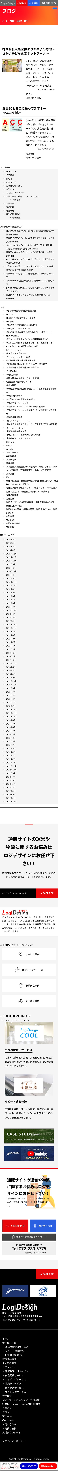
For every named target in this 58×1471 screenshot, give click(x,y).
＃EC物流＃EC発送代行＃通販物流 (21, 324)
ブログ (5, 1412)
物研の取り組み (33, 98)
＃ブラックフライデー (16, 353)
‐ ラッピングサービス (14, 1379)
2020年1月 (11, 656)
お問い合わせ (9, 1424)
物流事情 (10, 203)
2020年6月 (11, 652)
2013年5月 (11, 752)
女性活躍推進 (12, 494)
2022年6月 (11, 613)
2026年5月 (11, 542)
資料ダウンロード (11, 1432)
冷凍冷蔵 (30, 153)
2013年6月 (11, 748)
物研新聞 (16, 217)
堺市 (8, 477)
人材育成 (16, 199)
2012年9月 (11, 773)
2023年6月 (11, 596)
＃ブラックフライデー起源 (18, 356)
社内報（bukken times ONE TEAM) (21, 1404)
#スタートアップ (13, 349)
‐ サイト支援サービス (14, 1391)
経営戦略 (10, 210)
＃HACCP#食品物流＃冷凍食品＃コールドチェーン (29, 332)
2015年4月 (11, 698)
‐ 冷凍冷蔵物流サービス (15, 1346)
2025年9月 (11, 564)
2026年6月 (11, 539)
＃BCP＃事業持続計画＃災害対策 (21, 310)
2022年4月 (11, 617)
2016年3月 (11, 674)
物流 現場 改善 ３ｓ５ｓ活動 (22, 196)
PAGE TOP (48, 893)
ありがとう (11, 182)
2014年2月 (11, 734)
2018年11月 (11, 663)
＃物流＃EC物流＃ (14, 395)
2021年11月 (11, 627)
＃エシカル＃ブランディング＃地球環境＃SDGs (27, 339)
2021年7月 (11, 642)
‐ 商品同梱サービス (13, 1375)
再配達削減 (11, 456)
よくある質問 (9, 1363)
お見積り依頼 (9, 1428)
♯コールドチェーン (15, 427)
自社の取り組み (13, 214)
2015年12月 (11, 681)
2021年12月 (11, 624)
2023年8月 (11, 592)
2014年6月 (11, 727)
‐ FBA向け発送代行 (12, 1355)
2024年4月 (11, 574)
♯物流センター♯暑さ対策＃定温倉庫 (23, 434)
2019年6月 (11, 659)
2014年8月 (11, 720)
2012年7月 (11, 776)
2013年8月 (11, 741)
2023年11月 (11, 581)
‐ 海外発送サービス (13, 1387)
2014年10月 (11, 716)
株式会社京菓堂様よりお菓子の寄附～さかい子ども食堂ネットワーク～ (28, 51)
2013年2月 (11, 759)
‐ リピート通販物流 (13, 1350)
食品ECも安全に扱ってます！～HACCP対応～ (24, 110)
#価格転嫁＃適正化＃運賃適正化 (20, 360)
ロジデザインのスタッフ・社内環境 (20, 1399)
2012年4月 (11, 787)
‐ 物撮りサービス (11, 1383)
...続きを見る (45, 85)
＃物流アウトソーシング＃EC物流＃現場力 (25, 406)
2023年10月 (11, 585)
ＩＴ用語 (10, 175)
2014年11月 (11, 712)
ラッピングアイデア (15, 192)
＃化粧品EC (11, 371)
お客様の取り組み (14, 185)
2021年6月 (11, 645)
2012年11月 (11, 766)
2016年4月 (11, 670)
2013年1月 (11, 762)
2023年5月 (11, 599)
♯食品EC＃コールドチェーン (19, 438)
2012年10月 (11, 769)
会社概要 (7, 1395)
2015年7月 (11, 691)
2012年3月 (11, 790)
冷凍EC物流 (11, 459)
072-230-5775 (49, 3)
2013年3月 (11, 755)
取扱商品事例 (9, 1359)
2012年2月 (11, 794)
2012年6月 (11, 780)
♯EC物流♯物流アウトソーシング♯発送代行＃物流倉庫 (31, 424)
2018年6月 (11, 667)
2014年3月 (11, 730)
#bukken (10, 314)
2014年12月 (11, 709)
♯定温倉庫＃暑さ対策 (16, 431)
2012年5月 (11, 783)
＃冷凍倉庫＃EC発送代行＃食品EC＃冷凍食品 (26, 363)
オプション (8, 1367)
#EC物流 (10, 321)
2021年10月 (11, 631)
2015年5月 (11, 695)
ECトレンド (11, 171)
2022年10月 (11, 610)
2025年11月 (11, 557)
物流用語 (10, 207)
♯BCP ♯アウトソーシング (18, 420)
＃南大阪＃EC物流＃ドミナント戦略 (22, 378)
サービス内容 (9, 1342)
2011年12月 (11, 801)
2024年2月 (11, 578)
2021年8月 (11, 638)
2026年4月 (11, 546)
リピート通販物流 (16, 1101)
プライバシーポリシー (14, 1440)
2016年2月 (11, 677)
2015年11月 (11, 684)
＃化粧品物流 (12, 374)
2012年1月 (11, 797)
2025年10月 (11, 560)
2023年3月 (11, 606)
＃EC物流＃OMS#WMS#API (18, 328)
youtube (10, 449)
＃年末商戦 (11, 385)
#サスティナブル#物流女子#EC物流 (22, 346)
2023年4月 (11, 603)
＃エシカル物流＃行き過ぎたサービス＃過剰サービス (30, 342)
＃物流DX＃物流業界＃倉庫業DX (20, 399)
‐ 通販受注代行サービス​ (15, 1371)
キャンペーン (12, 452)
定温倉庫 (10, 498)
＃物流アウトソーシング (17, 402)
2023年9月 (11, 588)
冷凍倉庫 (10, 463)
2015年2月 (11, 705)
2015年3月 (11, 702)
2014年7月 (11, 723)
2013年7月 (11, 744)
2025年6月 (11, 567)
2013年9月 (11, 737)
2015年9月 (11, 688)
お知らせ (10, 189)
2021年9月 (11, 635)
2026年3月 (11, 550)
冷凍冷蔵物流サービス (18, 1050)
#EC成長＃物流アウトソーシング (21, 317)
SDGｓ (29, 94)
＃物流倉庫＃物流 (14, 417)
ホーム (5, 1338)
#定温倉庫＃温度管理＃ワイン (19, 381)
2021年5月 (11, 649)
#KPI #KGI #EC (12, 335)
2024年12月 (11, 571)
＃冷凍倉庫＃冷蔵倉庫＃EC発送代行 (22, 367)
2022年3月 (11, 620)
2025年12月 (11, 553)
